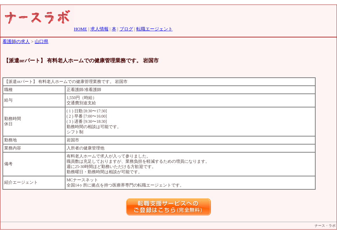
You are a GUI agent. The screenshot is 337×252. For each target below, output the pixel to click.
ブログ (126, 29)
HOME (80, 29)
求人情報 (99, 29)
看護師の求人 (16, 41)
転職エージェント (154, 29)
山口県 (41, 41)
